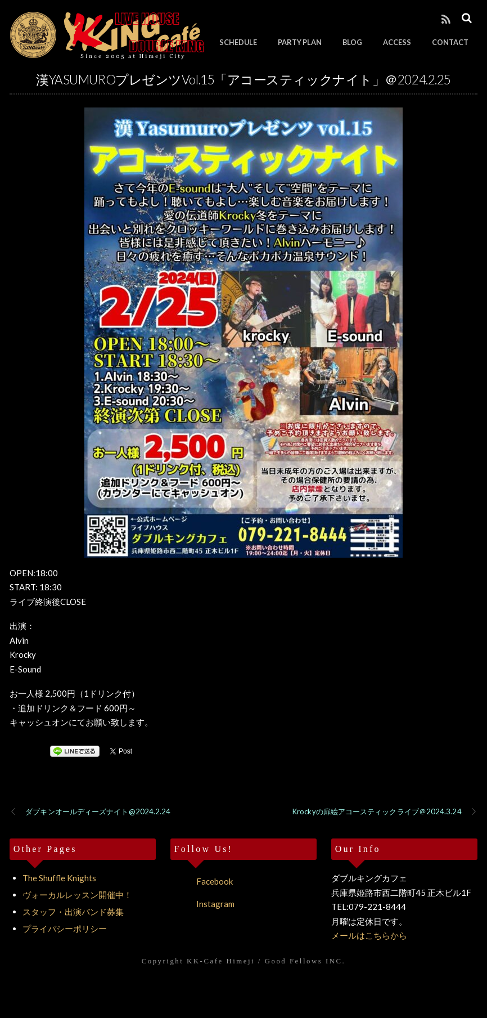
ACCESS (397, 42)
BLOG (352, 42)
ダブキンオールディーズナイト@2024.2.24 (90, 812)
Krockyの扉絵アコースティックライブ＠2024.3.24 (384, 812)
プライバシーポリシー (64, 928)
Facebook (201, 881)
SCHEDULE (238, 42)
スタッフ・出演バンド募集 (73, 912)
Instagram (202, 904)
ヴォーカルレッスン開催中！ (77, 895)
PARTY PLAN (300, 42)
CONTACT (450, 42)
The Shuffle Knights (59, 878)
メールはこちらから (369, 935)
